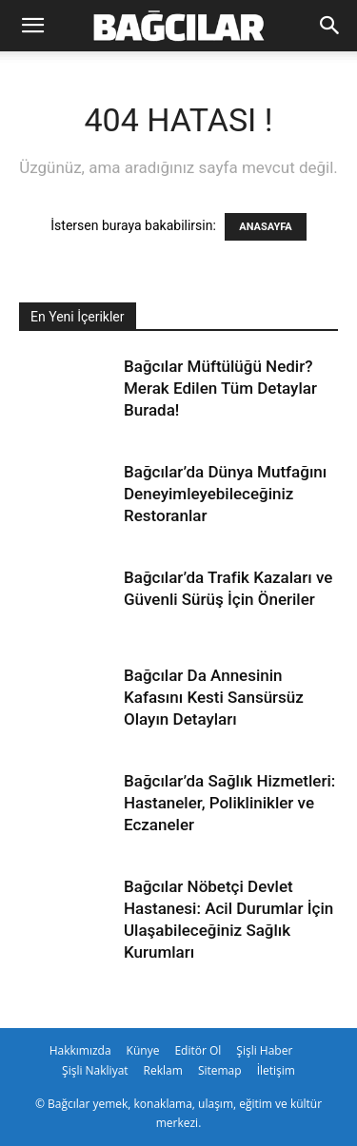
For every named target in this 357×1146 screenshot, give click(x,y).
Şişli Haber (264, 1050)
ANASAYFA (265, 227)
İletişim (276, 1070)
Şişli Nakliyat (95, 1070)
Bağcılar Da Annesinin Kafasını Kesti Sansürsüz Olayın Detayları (214, 697)
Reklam (163, 1070)
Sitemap (220, 1070)
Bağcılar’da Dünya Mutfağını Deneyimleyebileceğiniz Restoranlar (225, 493)
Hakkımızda (80, 1050)
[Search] (330, 25)
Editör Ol (197, 1050)
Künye (143, 1050)
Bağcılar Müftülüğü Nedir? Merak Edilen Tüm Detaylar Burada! (220, 388)
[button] (32, 25)
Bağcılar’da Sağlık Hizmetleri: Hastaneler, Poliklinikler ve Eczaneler (229, 802)
